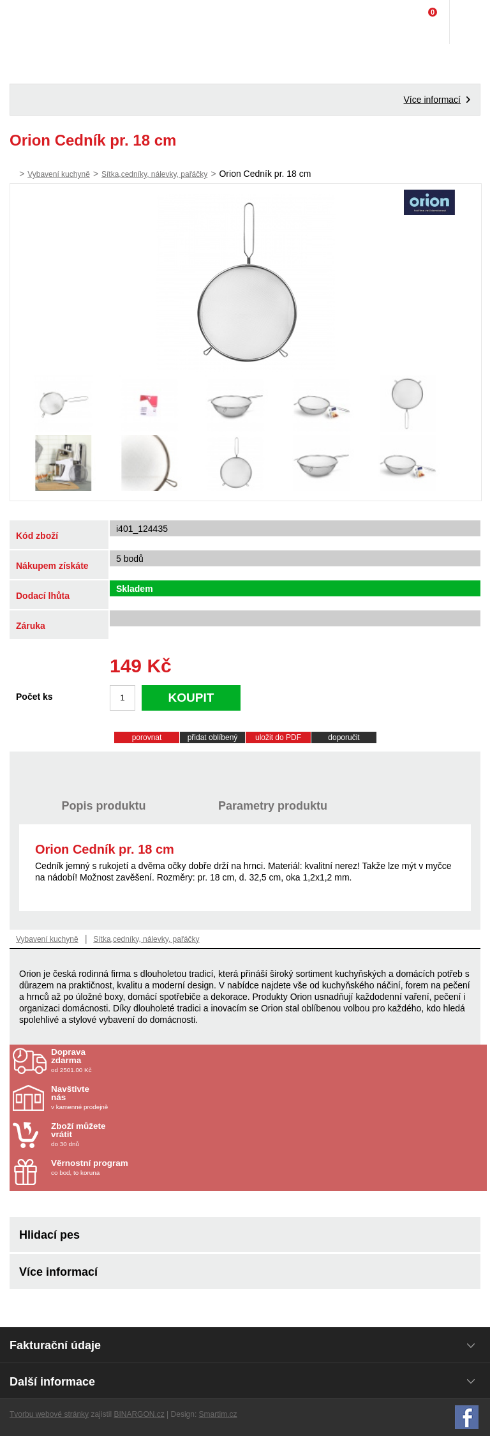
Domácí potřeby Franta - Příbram (36, 22)
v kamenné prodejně (125, 1097)
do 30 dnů (125, 1134)
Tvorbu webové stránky (49, 1414)
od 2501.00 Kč (267, 1060)
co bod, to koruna (125, 1167)
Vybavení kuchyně (58, 174)
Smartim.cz (218, 1414)
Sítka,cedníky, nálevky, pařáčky (154, 174)
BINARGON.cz (139, 1414)
